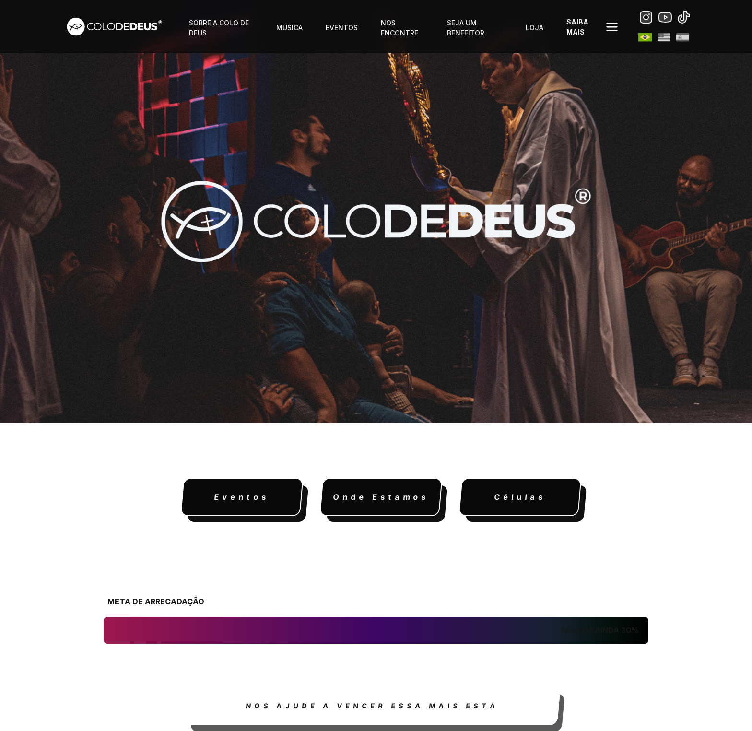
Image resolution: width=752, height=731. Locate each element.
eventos (342, 28)
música (289, 28)
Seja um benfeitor (465, 28)
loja (534, 28)
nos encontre (399, 28)
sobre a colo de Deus (219, 28)
